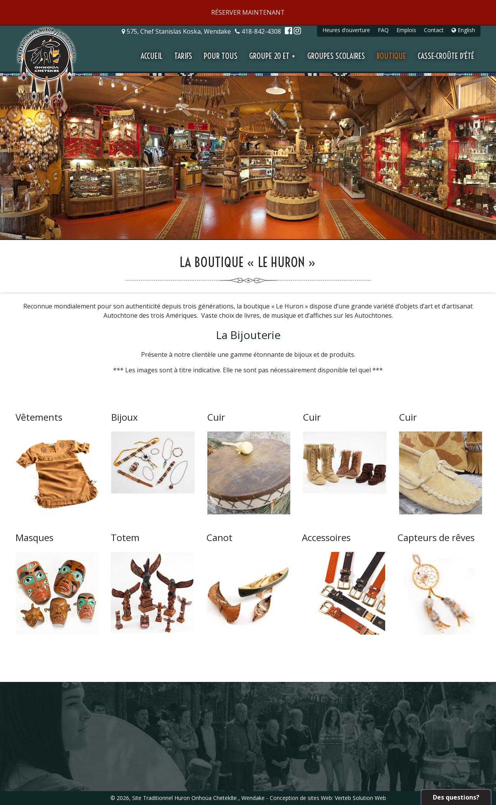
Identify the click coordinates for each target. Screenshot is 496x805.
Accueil (152, 56)
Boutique (391, 56)
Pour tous (221, 56)
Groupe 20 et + (272, 56)
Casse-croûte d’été (446, 56)
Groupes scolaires (336, 56)
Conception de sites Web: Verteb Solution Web (328, 798)
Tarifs (183, 56)
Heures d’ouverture (346, 30)
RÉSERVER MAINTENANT (248, 12)
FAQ (383, 30)
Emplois (406, 30)
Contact (434, 30)
